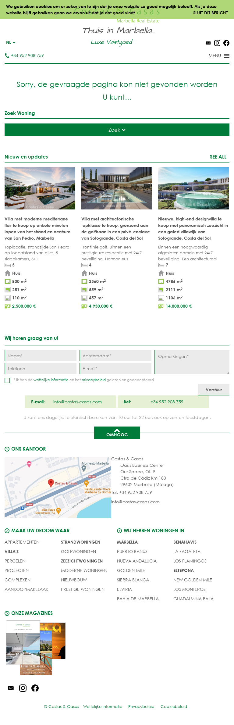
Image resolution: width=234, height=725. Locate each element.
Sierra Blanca (133, 580)
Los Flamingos (190, 561)
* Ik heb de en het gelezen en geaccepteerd (84, 379)
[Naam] (40, 355)
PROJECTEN (17, 570)
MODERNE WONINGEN (84, 570)
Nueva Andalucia (137, 561)
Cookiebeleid (174, 706)
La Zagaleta (186, 551)
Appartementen (22, 542)
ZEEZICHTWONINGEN (82, 560)
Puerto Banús (132, 551)
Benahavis (185, 542)
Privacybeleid (141, 706)
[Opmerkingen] (191, 362)
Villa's (12, 551)
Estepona (183, 570)
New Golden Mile (192, 580)
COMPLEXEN (17, 580)
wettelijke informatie (51, 379)
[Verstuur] (213, 389)
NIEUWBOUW (74, 580)
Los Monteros (189, 589)
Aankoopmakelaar (26, 589)
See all (218, 156)
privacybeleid (94, 379)
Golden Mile (131, 570)
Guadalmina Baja (193, 599)
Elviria (124, 589)
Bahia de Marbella (138, 599)
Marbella (127, 542)
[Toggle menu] (211, 56)
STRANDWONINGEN (80, 542)
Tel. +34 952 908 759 (131, 492)
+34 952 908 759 (24, 55)
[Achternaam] (115, 355)
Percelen (15, 561)
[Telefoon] (40, 368)
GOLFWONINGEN (78, 551)
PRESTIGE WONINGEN (83, 589)
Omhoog (117, 432)
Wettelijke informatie (102, 706)
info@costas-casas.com (135, 502)
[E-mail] (115, 368)
